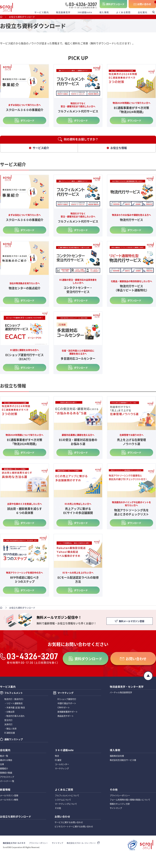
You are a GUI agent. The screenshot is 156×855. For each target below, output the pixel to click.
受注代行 (8, 720)
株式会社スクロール (81, 843)
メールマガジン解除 (9, 799)
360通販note (85, 12)
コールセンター (62, 764)
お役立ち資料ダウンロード (15, 816)
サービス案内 (41, 12)
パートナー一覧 (7, 781)
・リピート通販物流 (13, 703)
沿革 (2, 764)
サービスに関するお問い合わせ (69, 822)
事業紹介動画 (6, 772)
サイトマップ (116, 808)
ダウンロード (27, 120)
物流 (57, 756)
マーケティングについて (66, 804)
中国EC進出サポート (66, 703)
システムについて (63, 799)
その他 (58, 808)
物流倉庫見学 (63, 12)
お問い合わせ (144, 4)
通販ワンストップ (13, 739)
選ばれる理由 (6, 760)
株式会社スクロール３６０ (14, 843)
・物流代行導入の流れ (14, 716)
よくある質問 (123, 12)
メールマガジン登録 (9, 795)
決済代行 (8, 724)
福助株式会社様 (117, 756)
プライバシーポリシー (120, 795)
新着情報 (5, 789)
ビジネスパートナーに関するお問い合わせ (74, 826)
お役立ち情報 (118, 148)
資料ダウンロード (115, 4)
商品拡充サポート (65, 716)
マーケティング (65, 693)
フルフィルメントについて (67, 795)
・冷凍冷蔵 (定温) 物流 (14, 707)
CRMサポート (63, 707)
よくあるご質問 (64, 789)
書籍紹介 (4, 768)
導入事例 (104, 12)
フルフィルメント (13, 693)
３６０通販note (64, 750)
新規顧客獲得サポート (67, 711)
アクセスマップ (7, 777)
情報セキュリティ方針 (120, 804)
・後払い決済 (10, 728)
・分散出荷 (9, 711)
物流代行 (14, 699)
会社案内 (142, 12)
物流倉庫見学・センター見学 (127, 686)
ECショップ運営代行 (66, 699)
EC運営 (58, 760)
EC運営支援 (9, 733)
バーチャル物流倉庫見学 (121, 692)
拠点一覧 (4, 756)
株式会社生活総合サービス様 (123, 760)
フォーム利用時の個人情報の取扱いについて (130, 799)
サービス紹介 (41, 148)
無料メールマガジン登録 (131, 621)
